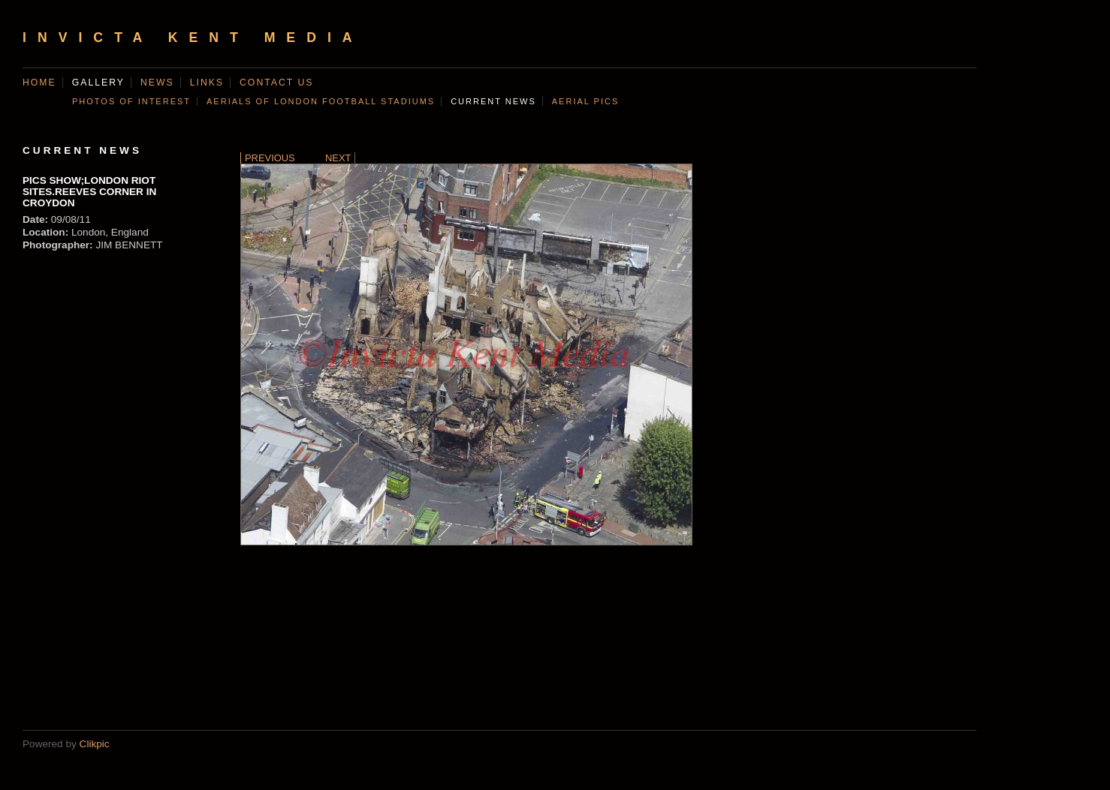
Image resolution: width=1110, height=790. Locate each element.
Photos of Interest (131, 101)
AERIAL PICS (585, 101)
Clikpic (95, 743)
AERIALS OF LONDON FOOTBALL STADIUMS (321, 101)
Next (338, 158)
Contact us (276, 82)
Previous (270, 158)
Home (39, 82)
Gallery (98, 82)
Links (207, 82)
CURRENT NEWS (493, 101)
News (157, 82)
